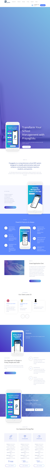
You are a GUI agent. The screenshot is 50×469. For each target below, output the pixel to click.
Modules (23, 1)
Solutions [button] (14, 1)
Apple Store (30, 409)
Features (19, 1)
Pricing (28, 1)
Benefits (32, 1)
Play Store (39, 409)
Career (36, 1)
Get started (43, 5)
